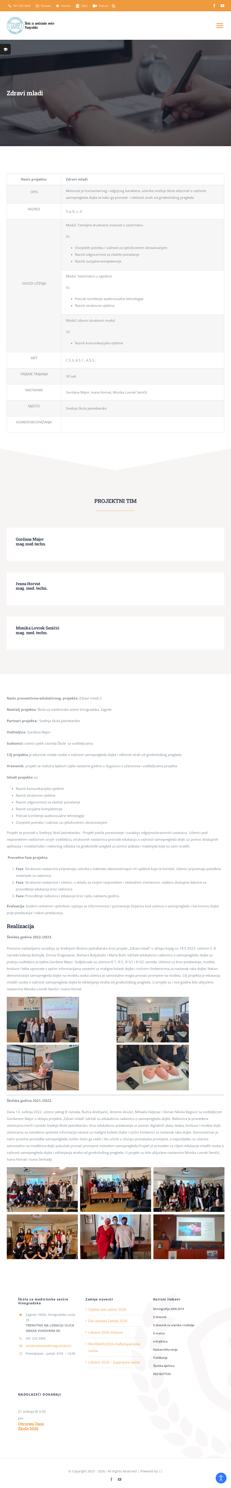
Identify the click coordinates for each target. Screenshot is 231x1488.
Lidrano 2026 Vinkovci (105, 1332)
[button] (113, 5)
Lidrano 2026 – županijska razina (114, 1362)
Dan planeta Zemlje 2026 (107, 1321)
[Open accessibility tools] (221, 1478)
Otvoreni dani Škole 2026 (31, 1426)
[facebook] (214, 5)
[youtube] (222, 5)
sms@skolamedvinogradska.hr (49, 1346)
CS (161, 1471)
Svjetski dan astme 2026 (107, 1309)
